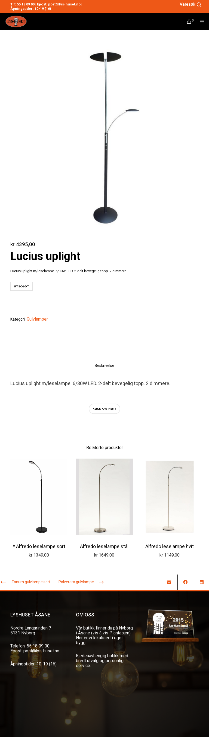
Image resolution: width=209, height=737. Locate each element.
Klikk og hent (104, 408)
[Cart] (187, 21)
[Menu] (200, 21)
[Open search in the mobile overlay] (182, 4)
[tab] (104, 365)
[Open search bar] (191, 4)
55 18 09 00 (26, 4)
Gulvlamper (37, 319)
